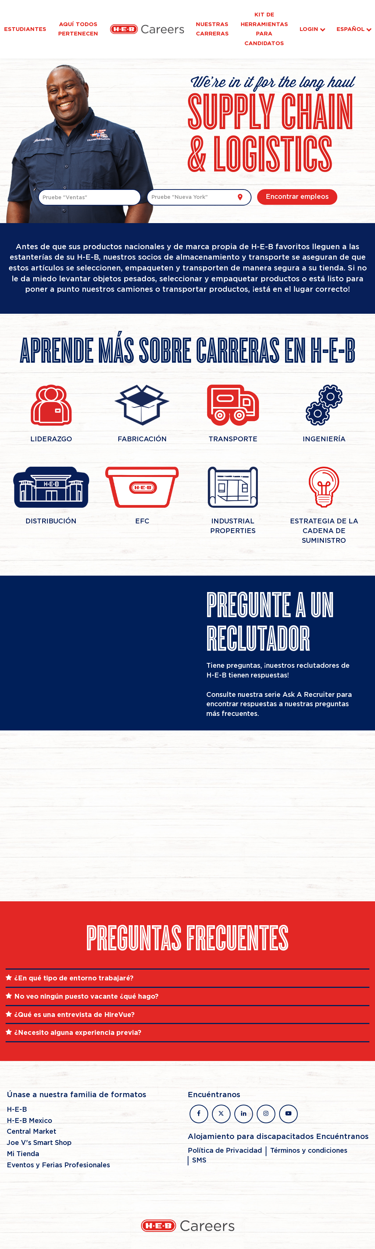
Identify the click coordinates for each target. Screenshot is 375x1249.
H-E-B (17, 1109)
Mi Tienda (23, 1154)
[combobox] (90, 197)
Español (354, 29)
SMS (199, 1160)
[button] (187, 978)
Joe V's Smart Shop (39, 1143)
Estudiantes (25, 29)
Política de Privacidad (225, 1151)
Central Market (31, 1132)
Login (309, 29)
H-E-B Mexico (29, 1121)
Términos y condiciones (308, 1151)
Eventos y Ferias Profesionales (58, 1165)
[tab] (187, 978)
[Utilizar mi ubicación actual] (240, 197)
